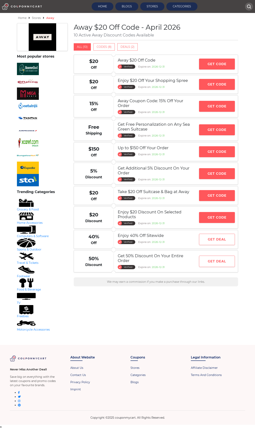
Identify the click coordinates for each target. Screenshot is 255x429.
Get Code (217, 64)
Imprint (75, 389)
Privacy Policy (80, 382)
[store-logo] (42, 69)
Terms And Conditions (206, 375)
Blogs (127, 6)
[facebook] (19, 392)
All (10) (82, 47)
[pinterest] (19, 405)
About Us (76, 368)
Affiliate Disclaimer (204, 368)
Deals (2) (127, 47)
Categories (182, 6)
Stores (152, 6)
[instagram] (19, 401)
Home (102, 6)
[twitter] (19, 397)
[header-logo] (22, 6)
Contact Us (78, 375)
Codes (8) (104, 47)
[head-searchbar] (249, 7)
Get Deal (217, 239)
